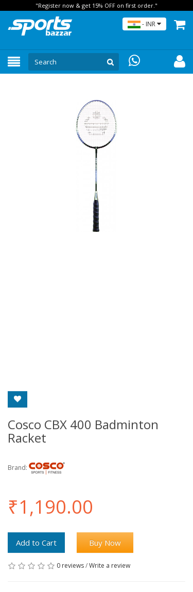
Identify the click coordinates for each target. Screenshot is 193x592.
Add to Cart (36, 542)
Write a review (109, 565)
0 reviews (70, 565)
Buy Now (105, 542)
